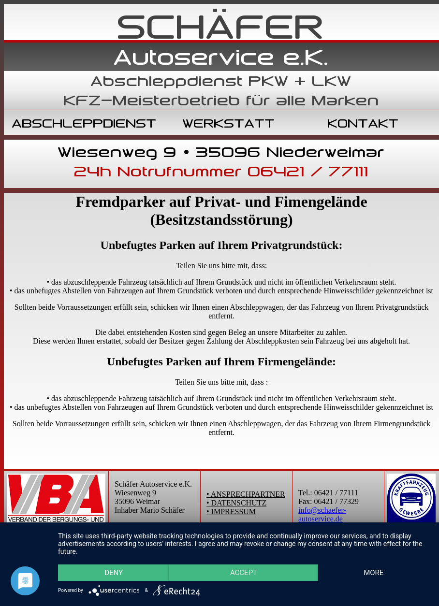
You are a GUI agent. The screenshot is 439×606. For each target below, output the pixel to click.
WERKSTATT (229, 123)
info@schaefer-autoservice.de (322, 514)
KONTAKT (363, 123)
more (373, 572)
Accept (243, 572)
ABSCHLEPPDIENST (84, 123)
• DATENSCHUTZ (236, 503)
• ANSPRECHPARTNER (245, 494)
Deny (113, 572)
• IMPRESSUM (231, 511)
